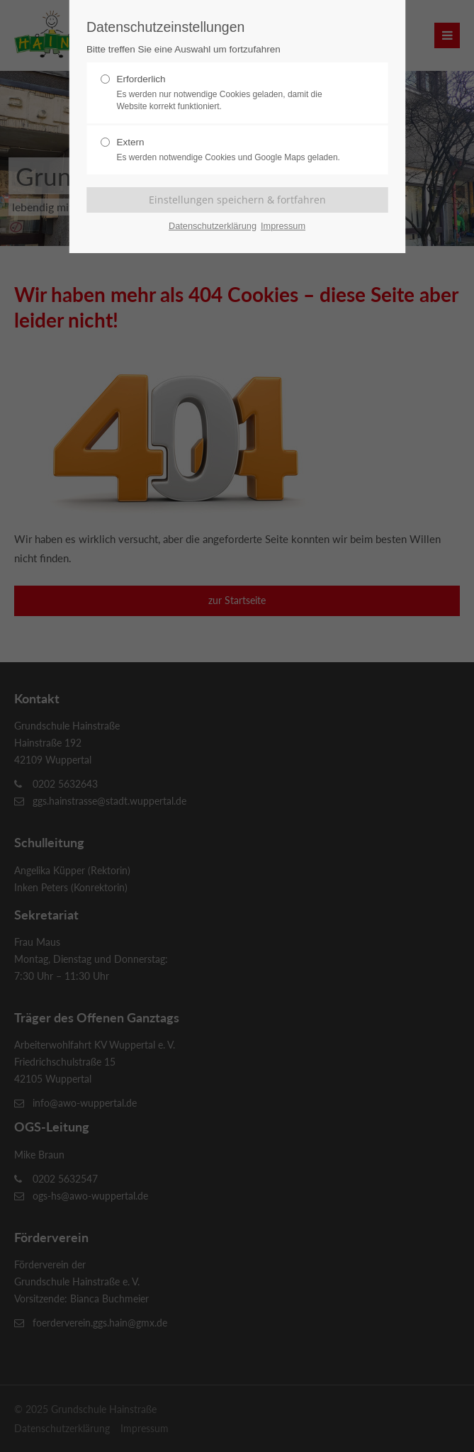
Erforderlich (231, 93)
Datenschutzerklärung (212, 225)
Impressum (283, 225)
